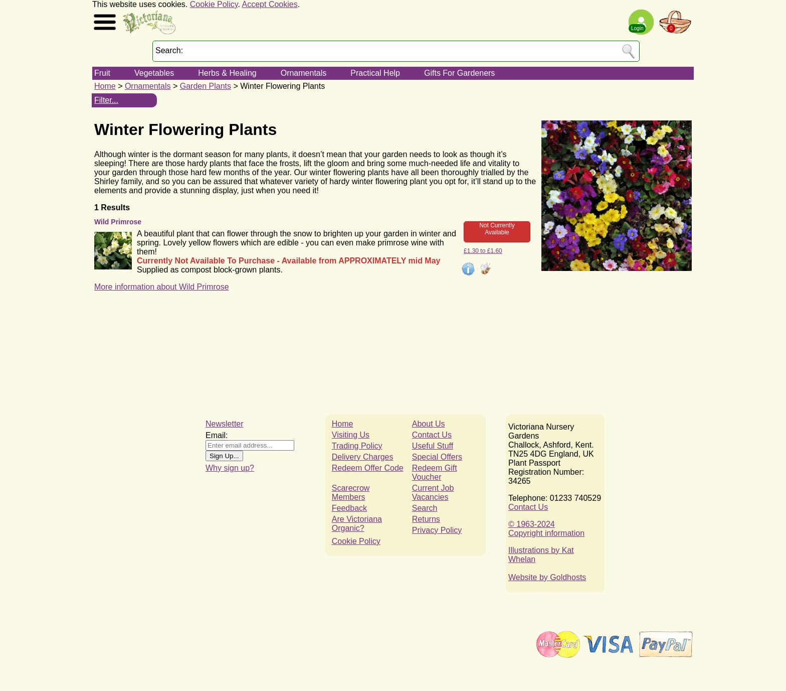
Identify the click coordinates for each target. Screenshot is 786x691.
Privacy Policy (437, 530)
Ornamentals (304, 73)
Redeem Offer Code (368, 468)
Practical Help (375, 73)
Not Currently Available (497, 229)
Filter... (106, 100)
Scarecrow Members (351, 492)
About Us (428, 424)
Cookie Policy (214, 4)
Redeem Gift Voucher (434, 472)
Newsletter (225, 424)
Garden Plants (205, 86)
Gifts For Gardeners (459, 73)
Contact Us (432, 435)
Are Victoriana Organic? (357, 523)
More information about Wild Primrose (161, 287)
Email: (217, 435)
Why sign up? (230, 468)
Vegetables (154, 73)
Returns (426, 519)
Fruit (102, 73)
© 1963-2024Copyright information (546, 528)
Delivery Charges (363, 457)
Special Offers (437, 457)
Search (425, 508)
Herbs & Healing (227, 73)
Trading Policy (357, 446)
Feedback (349, 508)
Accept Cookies (270, 4)
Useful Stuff (432, 446)
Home (105, 86)
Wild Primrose (117, 222)
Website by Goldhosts (547, 577)
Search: (169, 50)
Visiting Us (350, 435)
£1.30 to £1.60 (483, 250)
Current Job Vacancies (433, 492)
